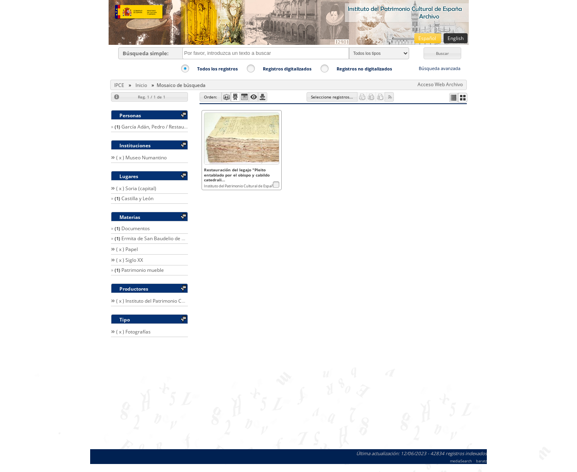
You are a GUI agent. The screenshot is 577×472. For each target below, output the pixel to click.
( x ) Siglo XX (129, 260)
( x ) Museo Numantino (141, 158)
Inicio (141, 85)
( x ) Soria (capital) (136, 188)
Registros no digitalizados (364, 69)
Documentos (135, 228)
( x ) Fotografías (133, 332)
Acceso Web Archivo (440, 84)
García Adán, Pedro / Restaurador (158, 127)
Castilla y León (137, 198)
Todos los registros (217, 69)
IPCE (119, 85)
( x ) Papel (127, 249)
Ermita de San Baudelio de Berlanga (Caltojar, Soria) (179, 238)
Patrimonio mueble (142, 270)
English (456, 38)
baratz (481, 461)
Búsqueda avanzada (439, 68)
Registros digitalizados (287, 69)
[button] (442, 53)
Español (427, 38)
